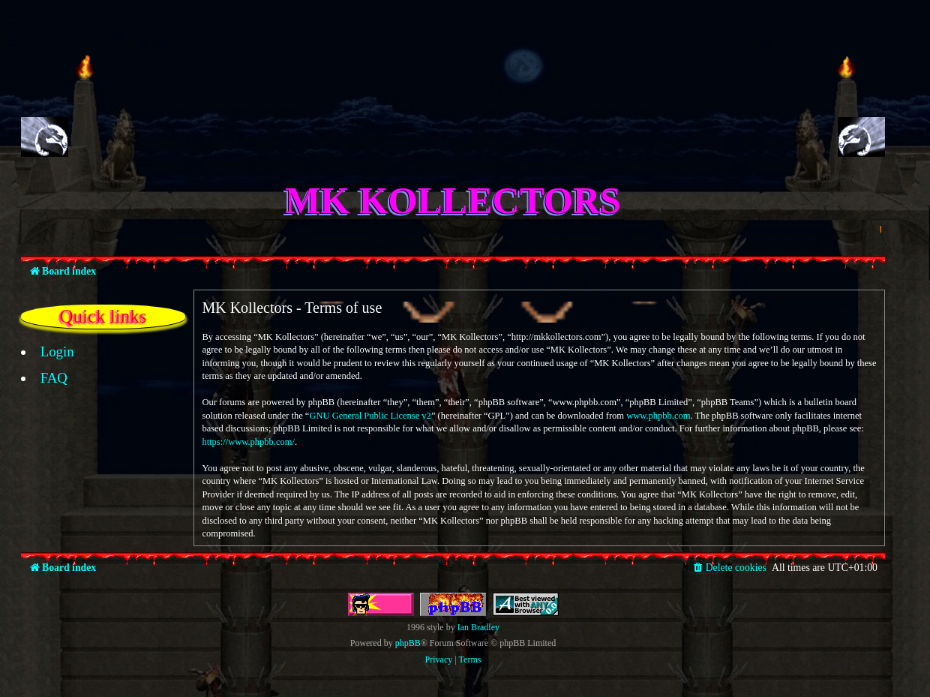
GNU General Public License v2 (369, 415)
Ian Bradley (479, 627)
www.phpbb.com (658, 415)
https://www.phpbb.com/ (248, 442)
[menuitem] (49, 352)
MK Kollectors (453, 200)
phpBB (408, 643)
